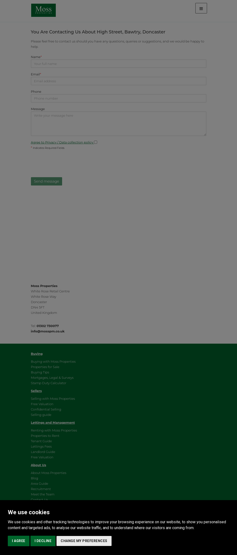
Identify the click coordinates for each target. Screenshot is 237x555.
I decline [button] (43, 541)
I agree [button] (18, 541)
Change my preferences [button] (84, 541)
